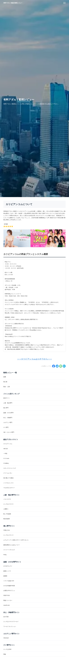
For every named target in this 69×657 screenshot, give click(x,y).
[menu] (64, 3)
